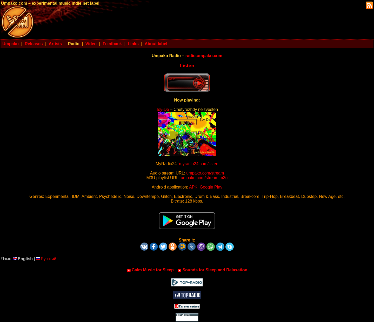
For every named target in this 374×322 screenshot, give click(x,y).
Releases (34, 44)
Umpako (10, 44)
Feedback (112, 44)
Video (91, 44)
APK (193, 187)
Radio (73, 44)
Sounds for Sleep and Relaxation (212, 270)
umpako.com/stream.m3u (204, 178)
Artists (55, 44)
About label (156, 44)
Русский (46, 259)
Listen (187, 65)
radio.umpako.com (203, 55)
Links (133, 44)
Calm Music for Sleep (150, 270)
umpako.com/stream (205, 173)
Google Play (211, 187)
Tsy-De (162, 109)
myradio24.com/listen (198, 164)
